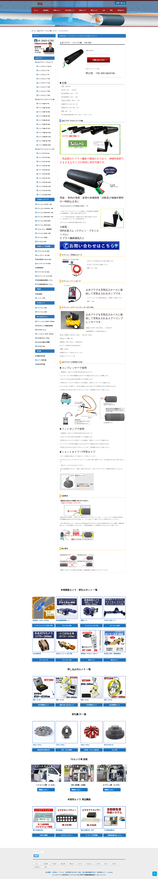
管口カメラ (94, 10)
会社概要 (48, 872)
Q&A (45, 867)
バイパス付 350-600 (42, 174)
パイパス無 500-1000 (43, 132)
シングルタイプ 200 (42, 87)
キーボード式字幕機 (91, 835)
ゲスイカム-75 (43, 660)
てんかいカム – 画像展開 (43, 229)
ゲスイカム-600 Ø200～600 (44, 212)
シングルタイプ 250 (42, 91)
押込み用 (63, 864)
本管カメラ (56, 10)
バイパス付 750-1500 (43, 190)
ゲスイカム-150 (66, 660)
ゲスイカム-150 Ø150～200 (44, 208)
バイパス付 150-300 (42, 161)
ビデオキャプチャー (67, 835)
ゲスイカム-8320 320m (42, 225)
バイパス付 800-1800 (43, 195)
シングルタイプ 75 (42, 74)
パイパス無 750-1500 (43, 141)
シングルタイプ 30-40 (43, 66)
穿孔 (111, 10)
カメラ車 (97, 864)
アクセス (61, 872)
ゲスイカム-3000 (115, 625)
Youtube (88, 864)
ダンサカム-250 (40, 241)
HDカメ (106, 864)
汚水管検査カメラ (91, 705)
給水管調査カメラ (114, 705)
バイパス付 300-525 (42, 170)
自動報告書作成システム (114, 835)
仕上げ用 (114, 750)
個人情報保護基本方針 (89, 872)
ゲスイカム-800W (41, 237)
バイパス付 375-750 (42, 178)
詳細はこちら (44, 790)
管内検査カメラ (101, 872)
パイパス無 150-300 (42, 112)
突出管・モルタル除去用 (91, 750)
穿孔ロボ (71, 864)
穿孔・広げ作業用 (66, 750)
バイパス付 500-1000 (43, 182)
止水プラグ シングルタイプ (44, 62)
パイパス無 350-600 (42, 124)
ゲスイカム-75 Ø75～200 (43, 204)
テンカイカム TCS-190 (91, 625)
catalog (110, 872)
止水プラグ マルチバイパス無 (44, 99)
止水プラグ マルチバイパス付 (44, 149)
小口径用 (45, 864)
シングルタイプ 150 (42, 83)
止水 (103, 10)
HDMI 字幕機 (43, 835)
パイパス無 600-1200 (43, 137)
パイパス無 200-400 (42, 116)
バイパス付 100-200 (42, 157)
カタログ (80, 864)
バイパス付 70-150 (42, 153)
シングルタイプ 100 (42, 79)
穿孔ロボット (114, 660)
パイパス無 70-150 (42, 103)
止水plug (36, 867)
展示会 (120, 10)
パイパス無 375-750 (42, 128)
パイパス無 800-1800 (43, 145)
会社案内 (45, 10)
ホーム (36, 10)
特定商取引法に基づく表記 (73, 872)
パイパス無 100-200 (42, 108)
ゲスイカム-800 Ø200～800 (44, 217)
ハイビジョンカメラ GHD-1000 (43, 625)
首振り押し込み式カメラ (66, 705)
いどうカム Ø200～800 (42, 233)
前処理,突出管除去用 (43, 750)
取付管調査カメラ (43, 705)
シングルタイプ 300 (42, 95)
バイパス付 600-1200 (43, 186)
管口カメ (115, 864)
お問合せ (55, 872)
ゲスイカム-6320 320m (42, 221)
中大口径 (54, 864)
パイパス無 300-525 (42, 120)
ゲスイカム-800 (66, 625)
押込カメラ (82, 10)
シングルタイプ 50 (42, 70)
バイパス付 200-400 (42, 166)
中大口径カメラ (69, 10)
